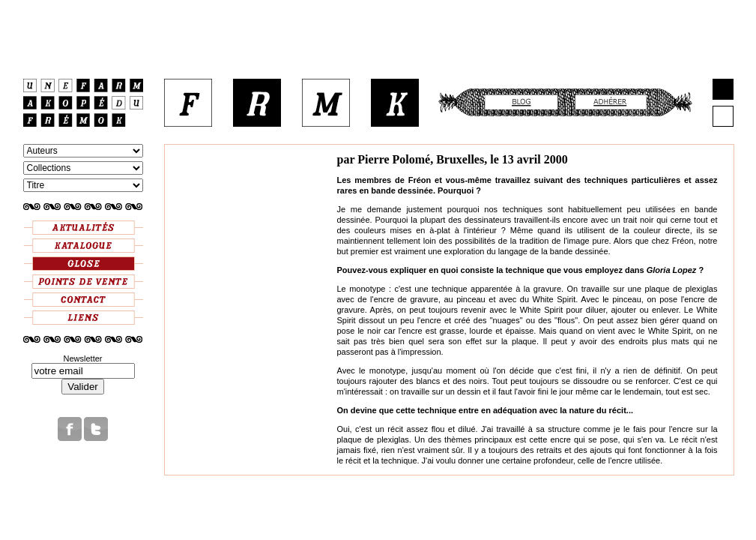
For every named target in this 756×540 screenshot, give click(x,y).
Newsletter (83, 358)
